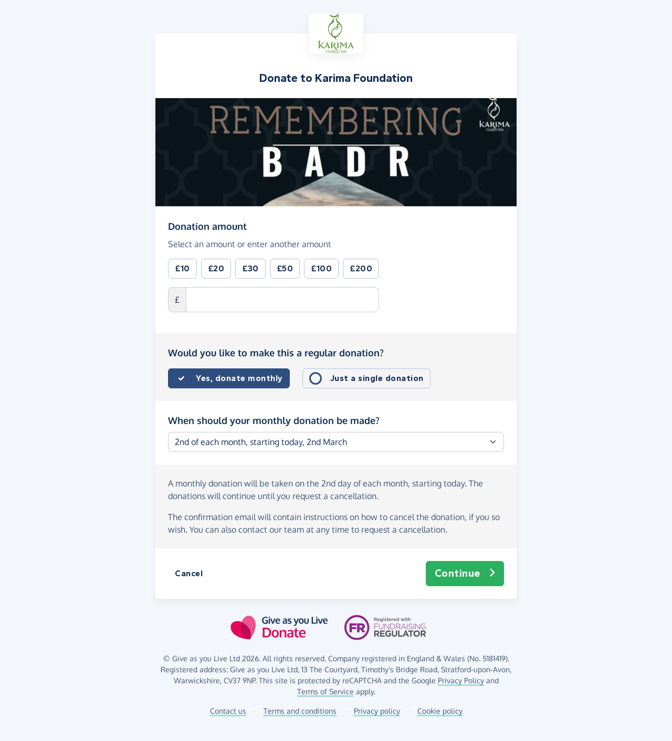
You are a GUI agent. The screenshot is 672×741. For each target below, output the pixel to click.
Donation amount (207, 225)
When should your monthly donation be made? (274, 420)
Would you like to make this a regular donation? (276, 352)
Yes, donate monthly (239, 378)
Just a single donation (377, 378)
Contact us (228, 710)
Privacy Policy (461, 680)
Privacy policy (377, 710)
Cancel (189, 573)
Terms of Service (325, 691)
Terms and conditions (300, 710)
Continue (465, 573)
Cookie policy (440, 710)
